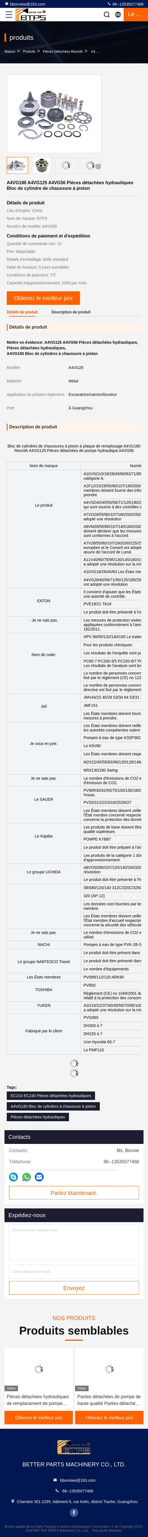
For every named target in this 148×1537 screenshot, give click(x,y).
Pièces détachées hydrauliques (38, 1117)
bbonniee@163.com (24, 3)
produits (29, 52)
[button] (98, 166)
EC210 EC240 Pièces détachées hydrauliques (51, 1095)
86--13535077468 (125, 3)
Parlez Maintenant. (74, 1193)
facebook (74, 1512)
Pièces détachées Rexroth (63, 52)
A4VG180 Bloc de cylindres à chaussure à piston (53, 1106)
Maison (9, 52)
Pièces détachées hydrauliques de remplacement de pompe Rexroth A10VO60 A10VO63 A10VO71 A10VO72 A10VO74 (38, 1400)
